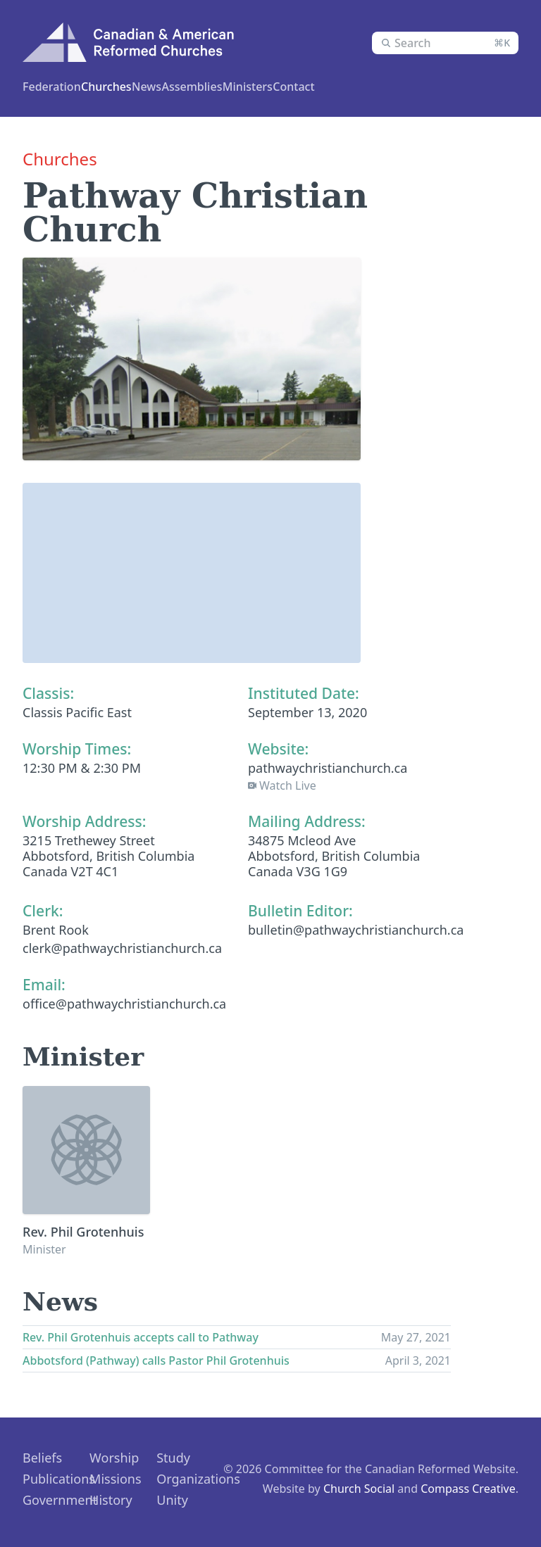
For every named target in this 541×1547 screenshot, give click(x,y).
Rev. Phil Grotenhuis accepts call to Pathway (141, 1335)
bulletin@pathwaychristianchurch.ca (356, 928)
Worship (114, 1456)
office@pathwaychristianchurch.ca (124, 1002)
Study (173, 1456)
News (353, 86)
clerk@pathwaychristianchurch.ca (122, 946)
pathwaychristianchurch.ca (327, 766)
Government (60, 1498)
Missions (115, 1477)
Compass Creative (468, 1487)
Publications (59, 1477)
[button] (191, 558)
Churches (133, 86)
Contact (410, 86)
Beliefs (42, 1456)
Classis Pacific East (77, 710)
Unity (172, 1498)
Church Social (358, 1487)
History (110, 1498)
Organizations (198, 1477)
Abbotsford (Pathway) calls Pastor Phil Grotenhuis (156, 1359)
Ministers (206, 86)
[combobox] (445, 43)
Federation (55, 86)
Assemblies (285, 86)
